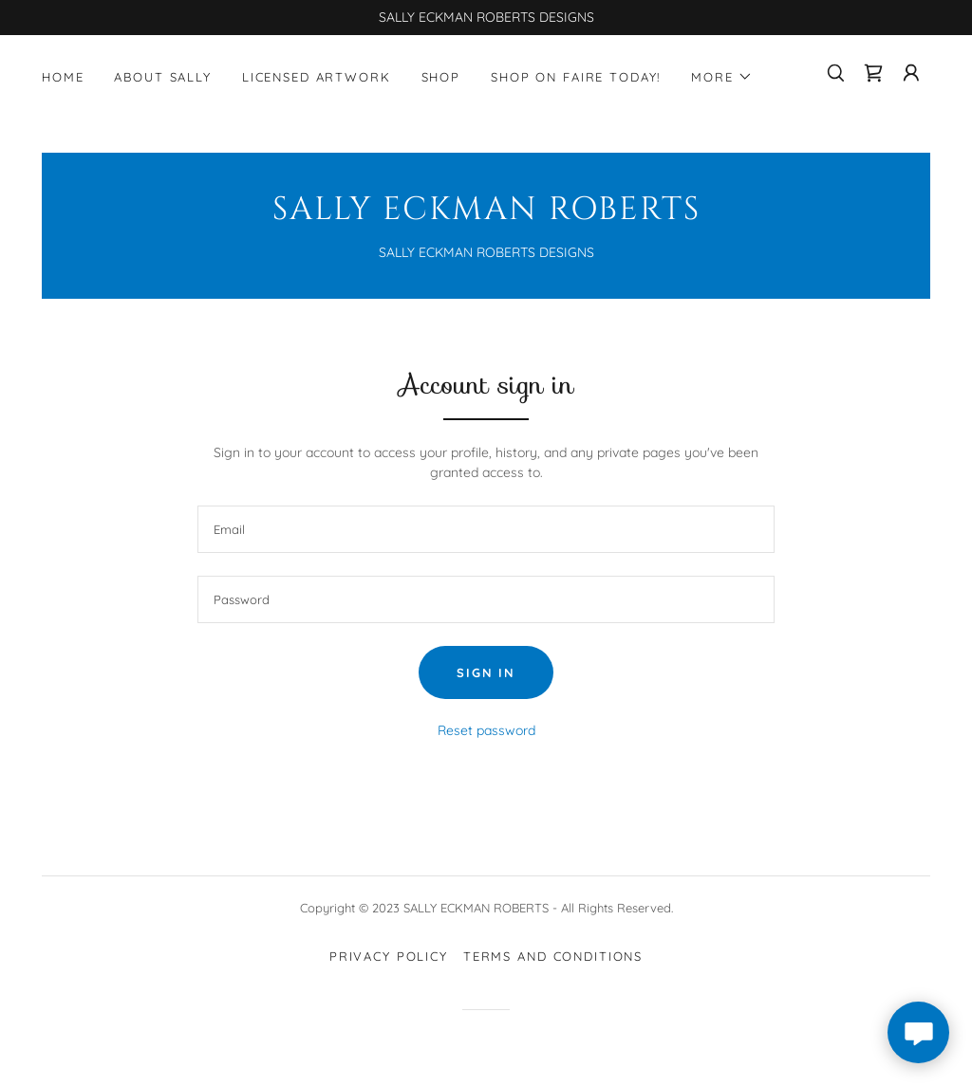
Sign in (486, 672)
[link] (873, 73)
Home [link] (63, 76)
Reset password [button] (486, 730)
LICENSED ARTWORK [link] (316, 76)
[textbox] (486, 529)
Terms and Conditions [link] (553, 956)
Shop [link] (440, 76)
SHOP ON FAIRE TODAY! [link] (576, 76)
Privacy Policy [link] (388, 956)
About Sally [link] (162, 76)
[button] (721, 76)
